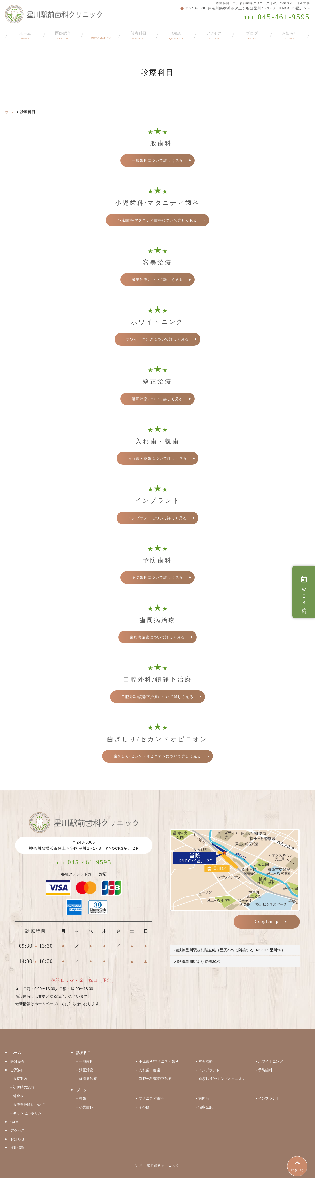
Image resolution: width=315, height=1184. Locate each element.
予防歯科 (265, 1075)
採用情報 (18, 1153)
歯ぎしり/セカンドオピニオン (223, 1084)
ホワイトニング (271, 1067)
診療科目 (138, 33)
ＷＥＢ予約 (304, 592)
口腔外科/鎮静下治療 (156, 1084)
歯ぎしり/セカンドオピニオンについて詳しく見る (157, 759)
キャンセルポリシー (30, 1118)
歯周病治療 (88, 1084)
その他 (144, 1112)
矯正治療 (86, 1075)
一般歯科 (86, 1067)
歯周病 (204, 1104)
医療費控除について (30, 1110)
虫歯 (83, 1104)
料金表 (18, 1101)
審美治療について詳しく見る (157, 280)
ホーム (25, 33)
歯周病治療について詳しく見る (157, 639)
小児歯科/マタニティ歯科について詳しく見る (157, 220)
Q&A (176, 33)
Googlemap (267, 924)
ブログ (252, 33)
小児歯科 (86, 1112)
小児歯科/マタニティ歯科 (160, 1067)
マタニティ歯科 (152, 1104)
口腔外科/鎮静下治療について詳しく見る (157, 699)
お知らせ (289, 33)
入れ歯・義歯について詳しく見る (157, 460)
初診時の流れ (24, 1093)
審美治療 (206, 1067)
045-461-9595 (83, 866)
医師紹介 (63, 33)
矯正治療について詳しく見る (157, 400)
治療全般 (206, 1112)
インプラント (209, 1075)
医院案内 (20, 1084)
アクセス (214, 33)
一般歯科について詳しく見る (157, 160)
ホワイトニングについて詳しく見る (157, 340)
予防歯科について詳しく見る (157, 579)
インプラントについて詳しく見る (157, 519)
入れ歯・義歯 (150, 1075)
